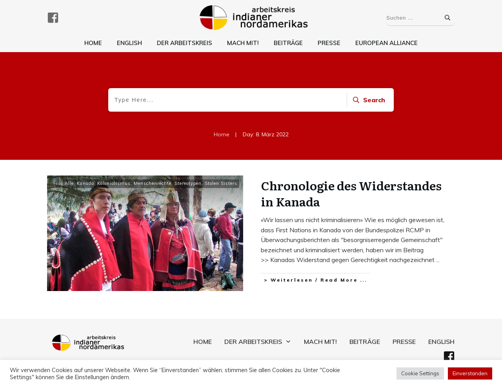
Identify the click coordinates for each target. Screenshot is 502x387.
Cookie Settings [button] (420, 373)
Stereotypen (188, 183)
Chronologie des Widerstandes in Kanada (351, 193)
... (438, 260)
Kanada (85, 183)
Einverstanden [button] (470, 373)
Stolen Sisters (221, 183)
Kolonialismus (114, 183)
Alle (69, 183)
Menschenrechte (152, 183)
